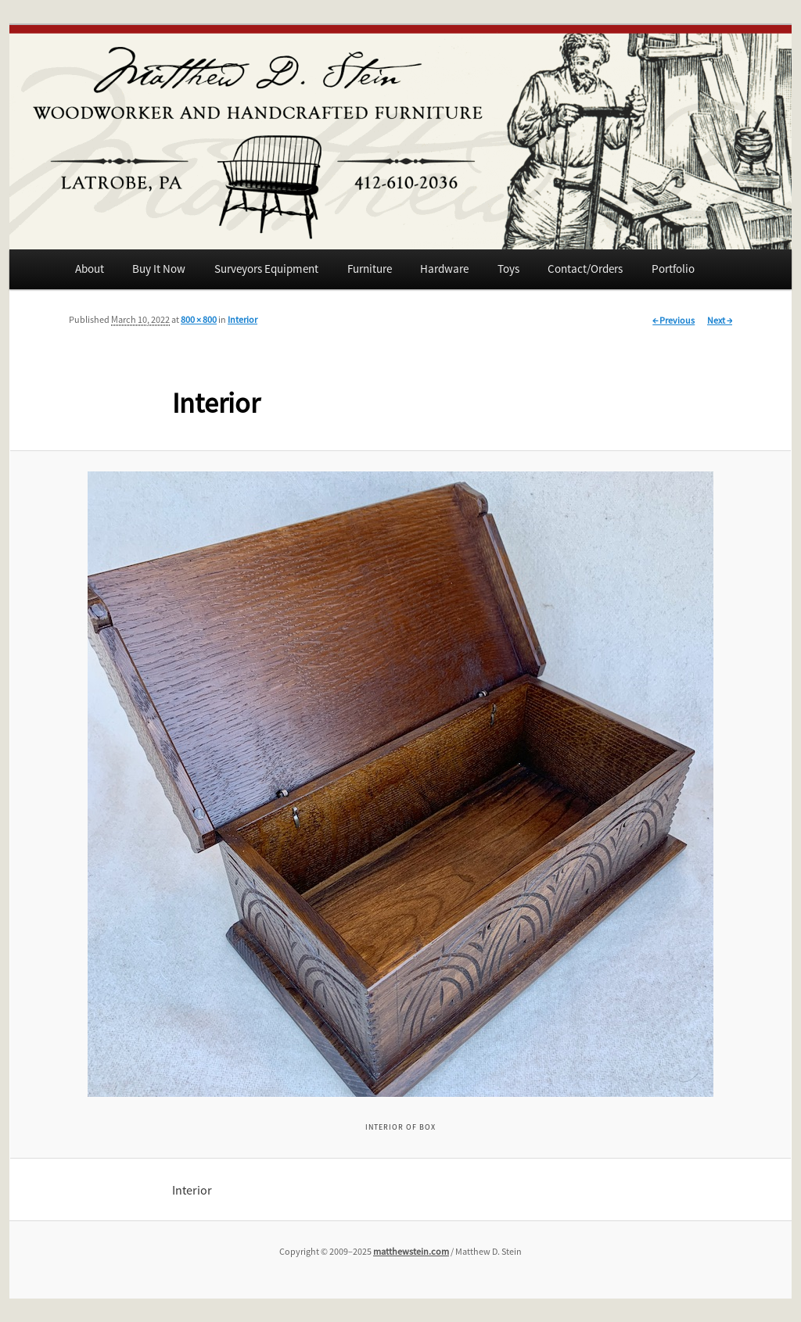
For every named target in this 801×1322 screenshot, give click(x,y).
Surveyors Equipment (266, 268)
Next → (719, 320)
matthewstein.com (411, 1251)
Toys (508, 268)
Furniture (369, 268)
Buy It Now (158, 268)
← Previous (673, 320)
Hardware (444, 268)
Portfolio (673, 268)
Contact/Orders (585, 268)
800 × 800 (199, 319)
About (89, 268)
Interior (242, 319)
